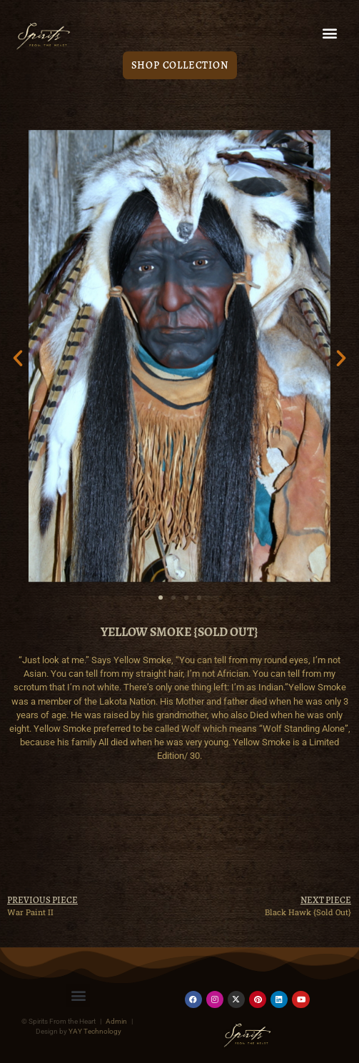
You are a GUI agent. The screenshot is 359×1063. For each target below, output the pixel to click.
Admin (116, 1021)
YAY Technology (95, 1031)
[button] (329, 33)
